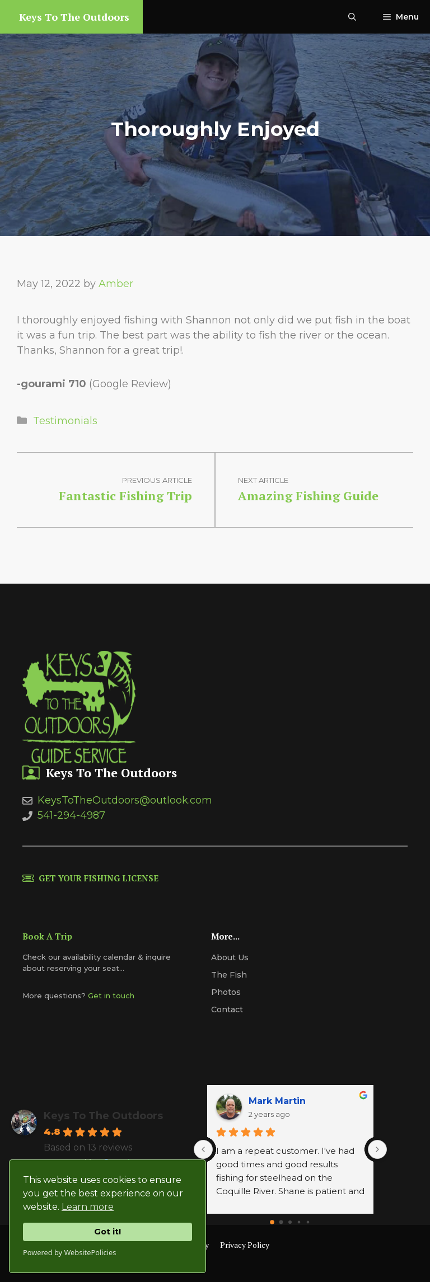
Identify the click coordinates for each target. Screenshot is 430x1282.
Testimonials (65, 421)
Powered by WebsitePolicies (69, 1252)
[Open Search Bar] (352, 17)
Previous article (157, 480)
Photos (226, 992)
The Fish (229, 975)
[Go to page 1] (281, 1222)
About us (230, 957)
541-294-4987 (71, 815)
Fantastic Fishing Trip (125, 495)
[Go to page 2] (290, 1222)
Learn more (88, 1206)
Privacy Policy (244, 1244)
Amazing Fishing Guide (308, 495)
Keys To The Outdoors (74, 17)
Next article (263, 480)
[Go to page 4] (308, 1222)
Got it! (107, 1232)
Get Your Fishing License (98, 878)
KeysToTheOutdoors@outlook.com (125, 800)
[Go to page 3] (299, 1222)
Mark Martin (277, 1101)
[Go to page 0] (272, 1222)
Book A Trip (47, 936)
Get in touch (111, 995)
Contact (227, 1009)
